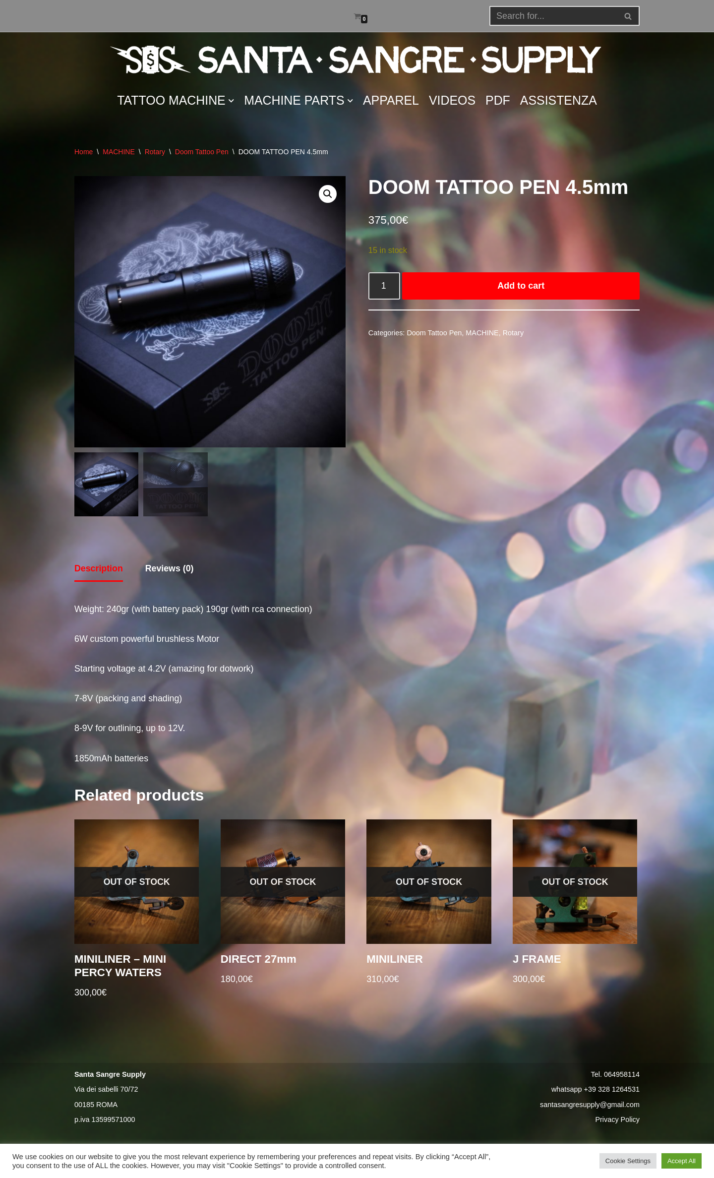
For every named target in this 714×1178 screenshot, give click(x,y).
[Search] (628, 16)
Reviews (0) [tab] (170, 569)
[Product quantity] (384, 287)
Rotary (155, 152)
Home (83, 152)
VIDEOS (453, 101)
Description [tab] (98, 569)
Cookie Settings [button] (628, 1161)
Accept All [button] (681, 1161)
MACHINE (119, 152)
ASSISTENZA (560, 101)
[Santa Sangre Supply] (357, 59)
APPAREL (391, 101)
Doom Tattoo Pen (202, 152)
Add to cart (521, 287)
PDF (499, 101)
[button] (628, 16)
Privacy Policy (617, 1123)
